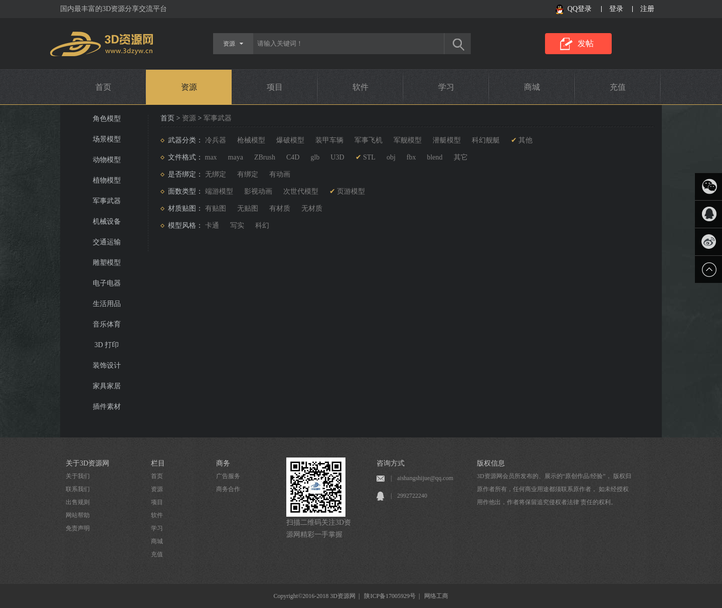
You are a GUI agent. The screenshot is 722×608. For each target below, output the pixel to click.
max (211, 157)
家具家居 (107, 386)
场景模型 (107, 139)
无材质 (311, 208)
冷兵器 (215, 140)
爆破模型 (290, 140)
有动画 (279, 174)
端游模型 (219, 191)
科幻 (262, 225)
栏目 (158, 463)
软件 (360, 87)
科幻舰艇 (486, 140)
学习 (446, 87)
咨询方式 (391, 463)
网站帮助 (78, 515)
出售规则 (78, 502)
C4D (292, 157)
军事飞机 (368, 140)
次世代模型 (300, 191)
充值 (618, 87)
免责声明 (78, 528)
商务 (223, 463)
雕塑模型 (107, 262)
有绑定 (247, 174)
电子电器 (107, 283)
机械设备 (107, 221)
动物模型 (107, 160)
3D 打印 (106, 345)
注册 (647, 9)
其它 (461, 157)
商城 (532, 87)
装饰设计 (107, 365)
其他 (525, 140)
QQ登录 (580, 9)
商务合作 (228, 489)
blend (434, 157)
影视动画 (258, 191)
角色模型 (107, 118)
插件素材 (107, 406)
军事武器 (107, 201)
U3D (337, 157)
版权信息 (491, 463)
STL (369, 157)
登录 (616, 9)
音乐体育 (107, 324)
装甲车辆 (329, 140)
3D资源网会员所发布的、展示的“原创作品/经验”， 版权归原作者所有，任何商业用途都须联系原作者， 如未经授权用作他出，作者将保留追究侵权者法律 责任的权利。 (554, 489)
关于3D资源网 (87, 463)
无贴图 (247, 208)
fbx (411, 157)
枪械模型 (251, 140)
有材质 (279, 208)
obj (391, 157)
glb (314, 157)
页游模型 (351, 191)
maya (235, 157)
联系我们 (78, 489)
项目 (275, 87)
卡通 (212, 225)
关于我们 (78, 476)
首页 (103, 87)
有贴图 (215, 208)
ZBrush (264, 157)
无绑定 (215, 174)
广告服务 (228, 476)
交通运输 (107, 242)
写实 (237, 225)
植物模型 (107, 180)
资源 (189, 87)
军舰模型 (408, 140)
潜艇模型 (447, 140)
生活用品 (107, 304)
